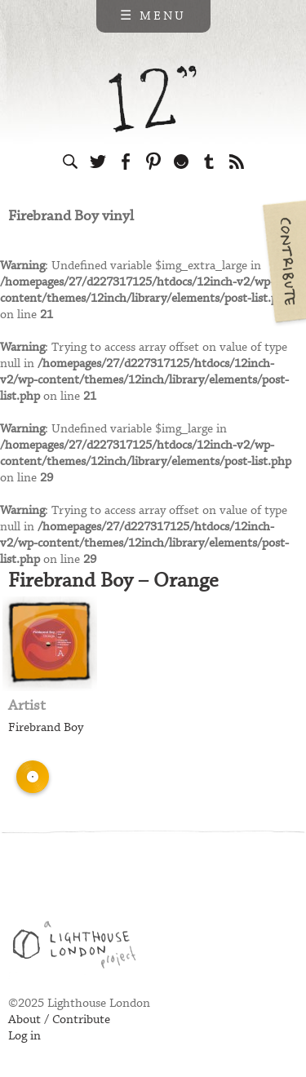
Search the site (70, 161)
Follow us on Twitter (98, 161)
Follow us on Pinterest (153, 161)
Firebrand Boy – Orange (113, 581)
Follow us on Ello (181, 161)
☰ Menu (153, 16)
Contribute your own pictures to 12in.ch (283, 261)
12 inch (153, 99)
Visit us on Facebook (125, 161)
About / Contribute (59, 1020)
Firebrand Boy (45, 728)
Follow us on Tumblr (209, 161)
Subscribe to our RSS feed (236, 161)
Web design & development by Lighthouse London (80, 947)
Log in (24, 1036)
